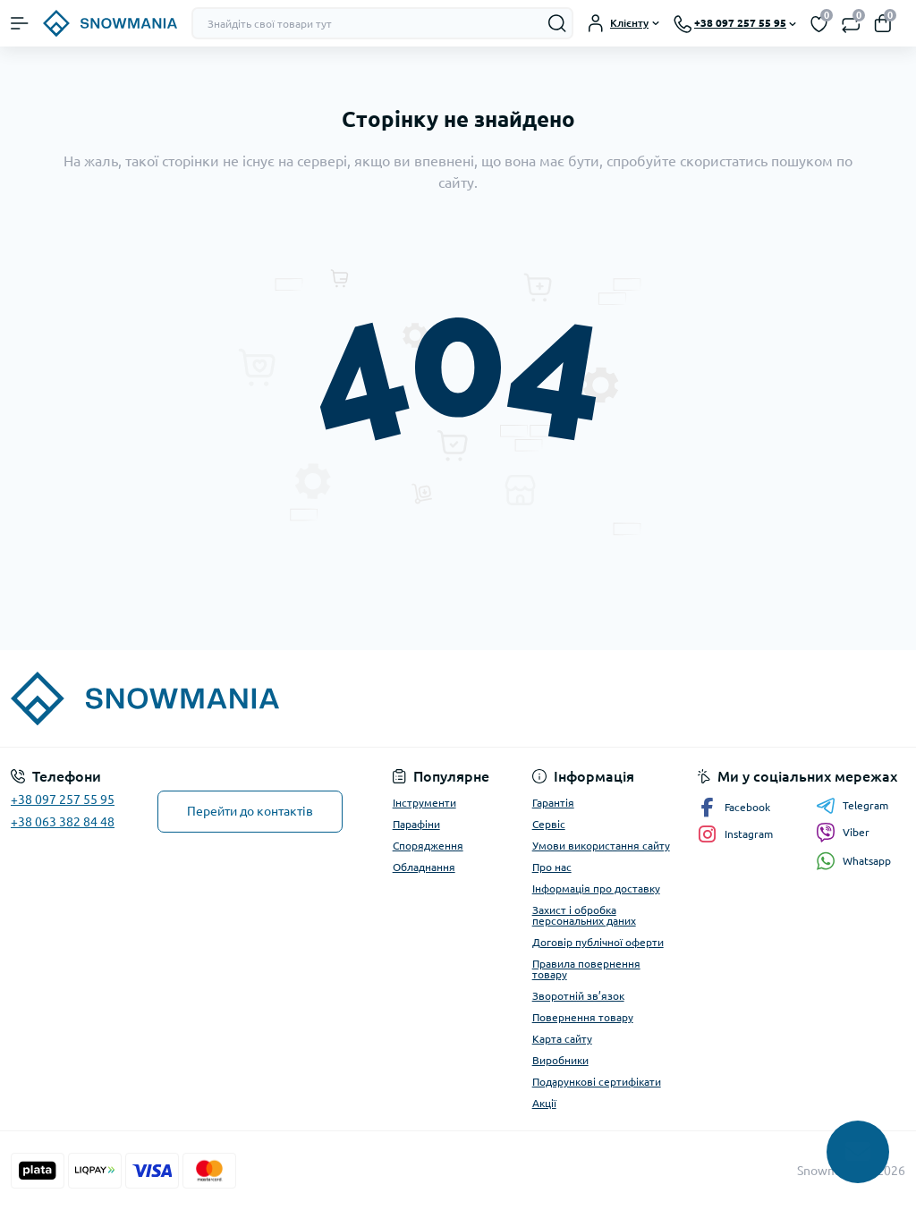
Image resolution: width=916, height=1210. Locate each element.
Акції (544, 1103)
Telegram (852, 806)
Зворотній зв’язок (578, 996)
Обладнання (424, 867)
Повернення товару (582, 1017)
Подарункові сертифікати (596, 1081)
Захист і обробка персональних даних (584, 915)
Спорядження (428, 845)
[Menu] (20, 23)
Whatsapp (853, 860)
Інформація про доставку (596, 888)
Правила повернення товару (586, 969)
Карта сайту (562, 1039)
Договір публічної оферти (598, 942)
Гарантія (553, 802)
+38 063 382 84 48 (62, 822)
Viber (842, 832)
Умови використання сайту (601, 845)
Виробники (560, 1060)
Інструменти (424, 802)
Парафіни (416, 824)
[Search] (557, 23)
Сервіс (548, 824)
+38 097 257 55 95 (62, 799)
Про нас (552, 867)
